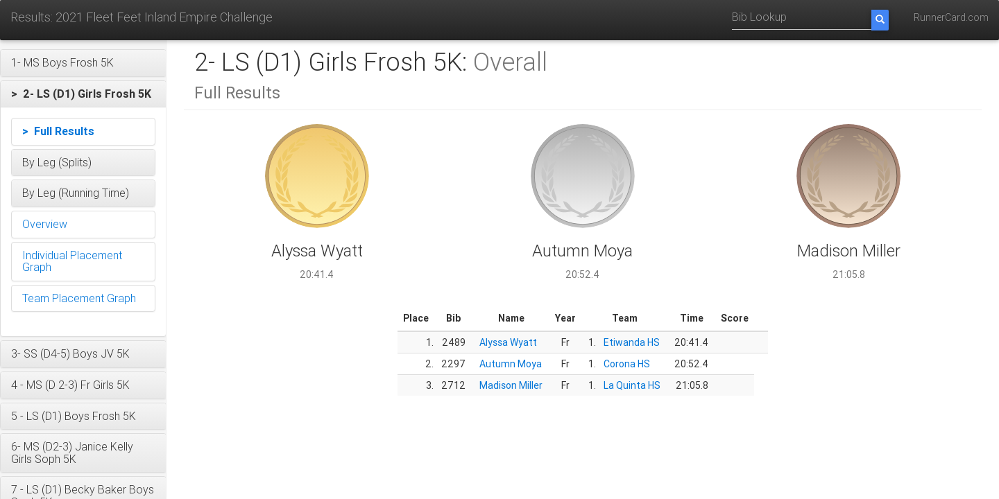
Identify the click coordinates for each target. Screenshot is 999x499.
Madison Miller (511, 385)
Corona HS (627, 364)
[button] (83, 63)
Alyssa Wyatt (508, 342)
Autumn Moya (510, 364)
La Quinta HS (632, 385)
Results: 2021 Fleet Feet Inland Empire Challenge (141, 17)
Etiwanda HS (632, 342)
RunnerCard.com (951, 17)
